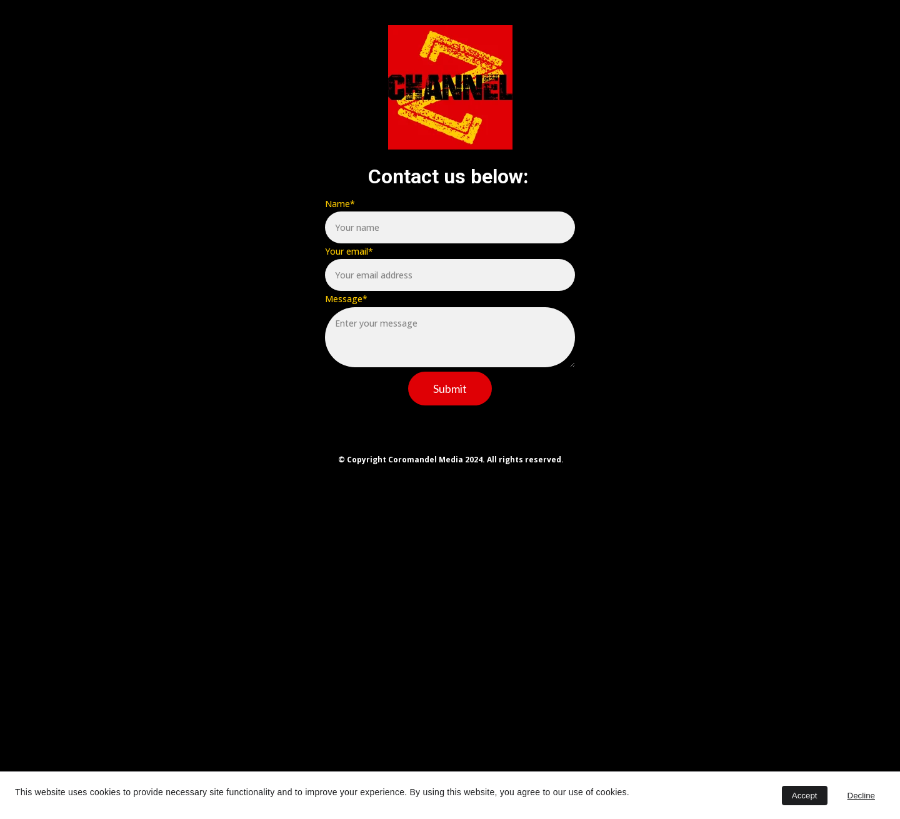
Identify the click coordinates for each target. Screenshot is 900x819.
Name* (340, 204)
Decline (861, 795)
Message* (346, 299)
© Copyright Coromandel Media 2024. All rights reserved (449, 459)
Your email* (349, 251)
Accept (805, 795)
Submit (450, 388)
